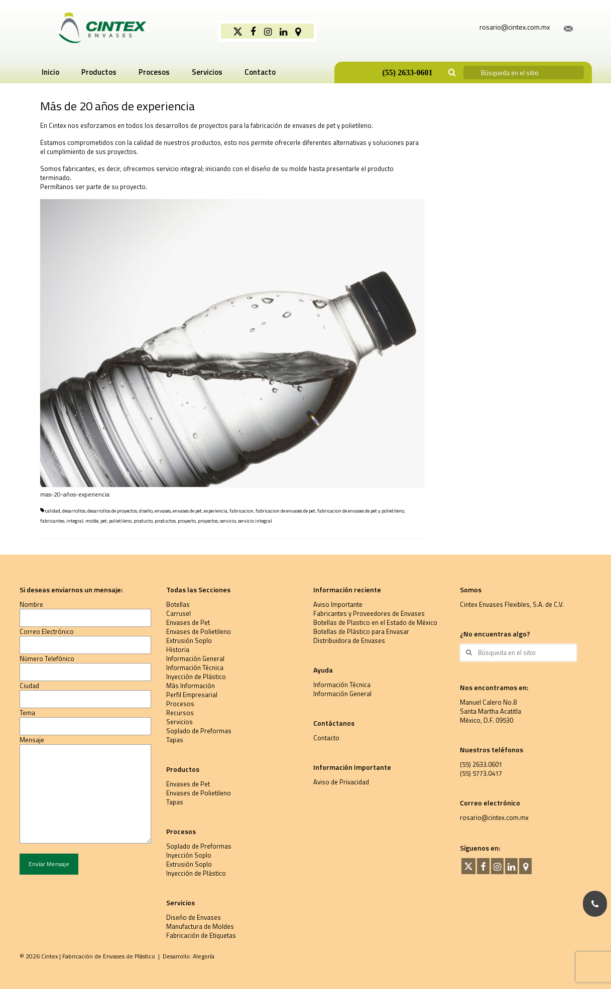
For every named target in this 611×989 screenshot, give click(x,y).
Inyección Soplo (188, 855)
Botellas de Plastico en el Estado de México (375, 622)
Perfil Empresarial (191, 695)
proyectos (208, 521)
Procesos (180, 704)
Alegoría (203, 956)
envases (163, 511)
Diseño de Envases (193, 917)
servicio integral (255, 521)
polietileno (120, 521)
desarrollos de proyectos (112, 511)
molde (91, 521)
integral (74, 521)
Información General (195, 658)
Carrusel (178, 613)
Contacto (326, 738)
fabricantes (52, 521)
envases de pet (187, 511)
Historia (177, 649)
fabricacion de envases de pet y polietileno (360, 511)
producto (143, 521)
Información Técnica (194, 668)
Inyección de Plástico (196, 677)
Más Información (190, 686)
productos (165, 521)
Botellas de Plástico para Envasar (361, 631)
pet (103, 521)
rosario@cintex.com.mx (494, 817)
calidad (52, 511)
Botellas (178, 604)
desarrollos (73, 511)
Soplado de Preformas (198, 731)
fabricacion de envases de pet (285, 511)
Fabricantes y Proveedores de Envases (369, 613)
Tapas (174, 740)
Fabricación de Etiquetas (201, 935)
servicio (228, 521)
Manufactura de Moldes (200, 926)
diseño (146, 511)
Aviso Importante (337, 604)
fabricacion (241, 511)
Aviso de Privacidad (341, 782)
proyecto (187, 521)
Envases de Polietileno (198, 631)
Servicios (179, 722)
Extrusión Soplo (189, 640)
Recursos (180, 713)
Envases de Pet (188, 622)
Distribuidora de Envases (349, 640)
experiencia (215, 511)
